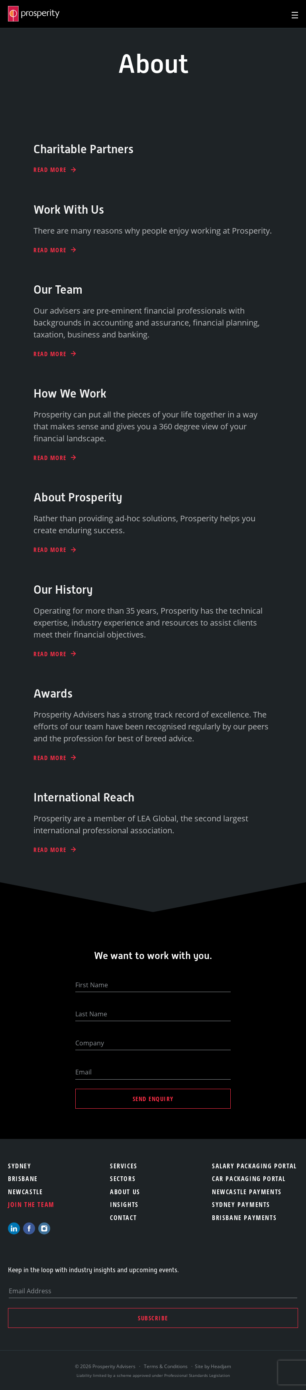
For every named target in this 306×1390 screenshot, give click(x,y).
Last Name (91, 1014)
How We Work (69, 393)
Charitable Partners (83, 149)
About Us (125, 1191)
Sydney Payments (241, 1204)
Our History (63, 590)
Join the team (31, 1204)
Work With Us (68, 209)
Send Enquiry (153, 1099)
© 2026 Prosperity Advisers (106, 1366)
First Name (91, 985)
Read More (51, 169)
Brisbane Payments (244, 1217)
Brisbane (23, 1178)
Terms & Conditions (166, 1366)
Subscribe (153, 1318)
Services (123, 1166)
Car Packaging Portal (249, 1178)
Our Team (57, 289)
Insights (124, 1204)
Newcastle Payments (247, 1191)
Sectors (122, 1178)
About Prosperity (77, 497)
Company (89, 1043)
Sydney (19, 1166)
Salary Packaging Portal (254, 1166)
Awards (53, 693)
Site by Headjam (213, 1366)
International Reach (83, 797)
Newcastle (25, 1191)
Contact (123, 1217)
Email (83, 1072)
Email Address (30, 1291)
